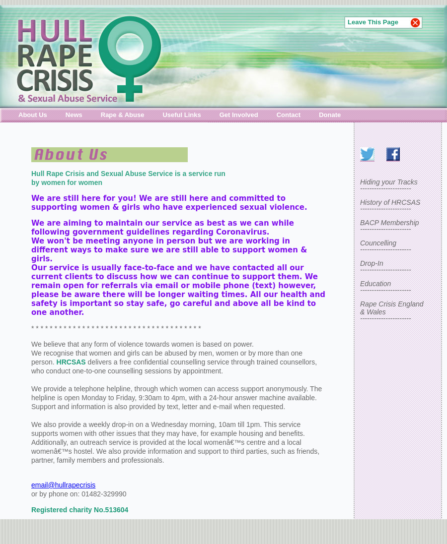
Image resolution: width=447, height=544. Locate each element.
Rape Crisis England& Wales (392, 308)
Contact (288, 115)
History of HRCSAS (390, 202)
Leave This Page (373, 22)
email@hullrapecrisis (63, 485)
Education (375, 284)
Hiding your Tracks (389, 182)
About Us (32, 115)
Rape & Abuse (123, 115)
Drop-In (371, 263)
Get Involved (239, 115)
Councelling (378, 243)
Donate (330, 115)
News (74, 115)
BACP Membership (389, 223)
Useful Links (181, 115)
